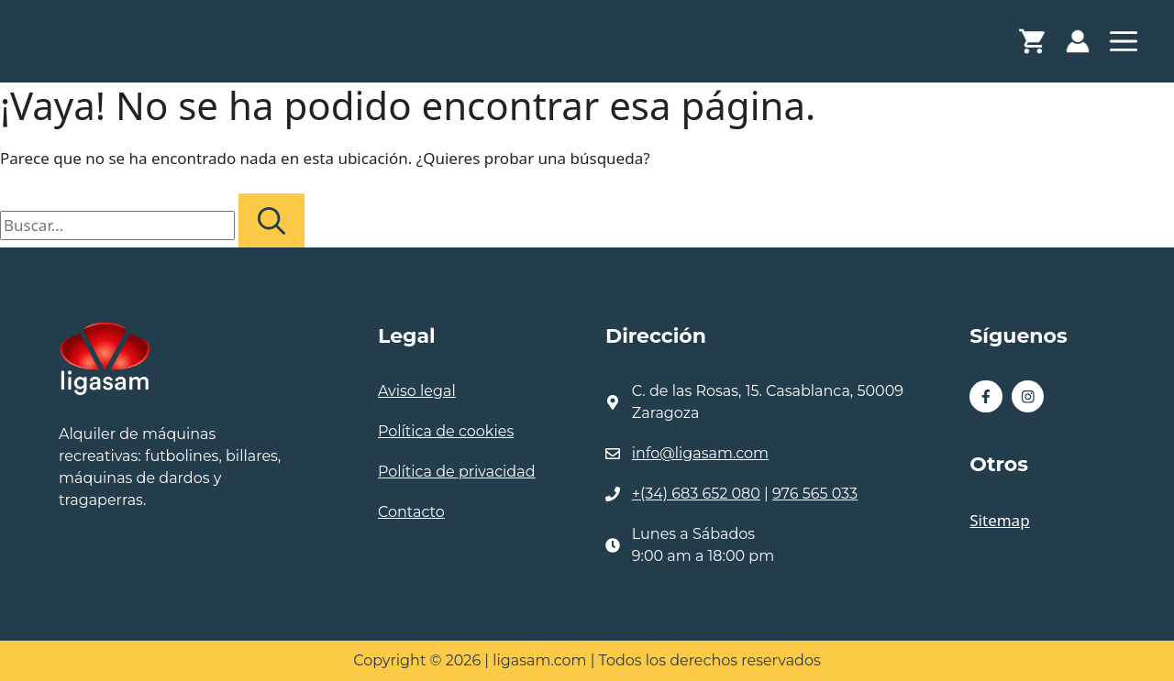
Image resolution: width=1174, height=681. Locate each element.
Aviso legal (417, 391)
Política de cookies (446, 431)
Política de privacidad (457, 471)
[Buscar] (271, 220)
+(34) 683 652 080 (696, 493)
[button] (1123, 45)
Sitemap (999, 520)
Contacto (411, 512)
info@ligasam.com (700, 453)
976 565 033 (815, 493)
